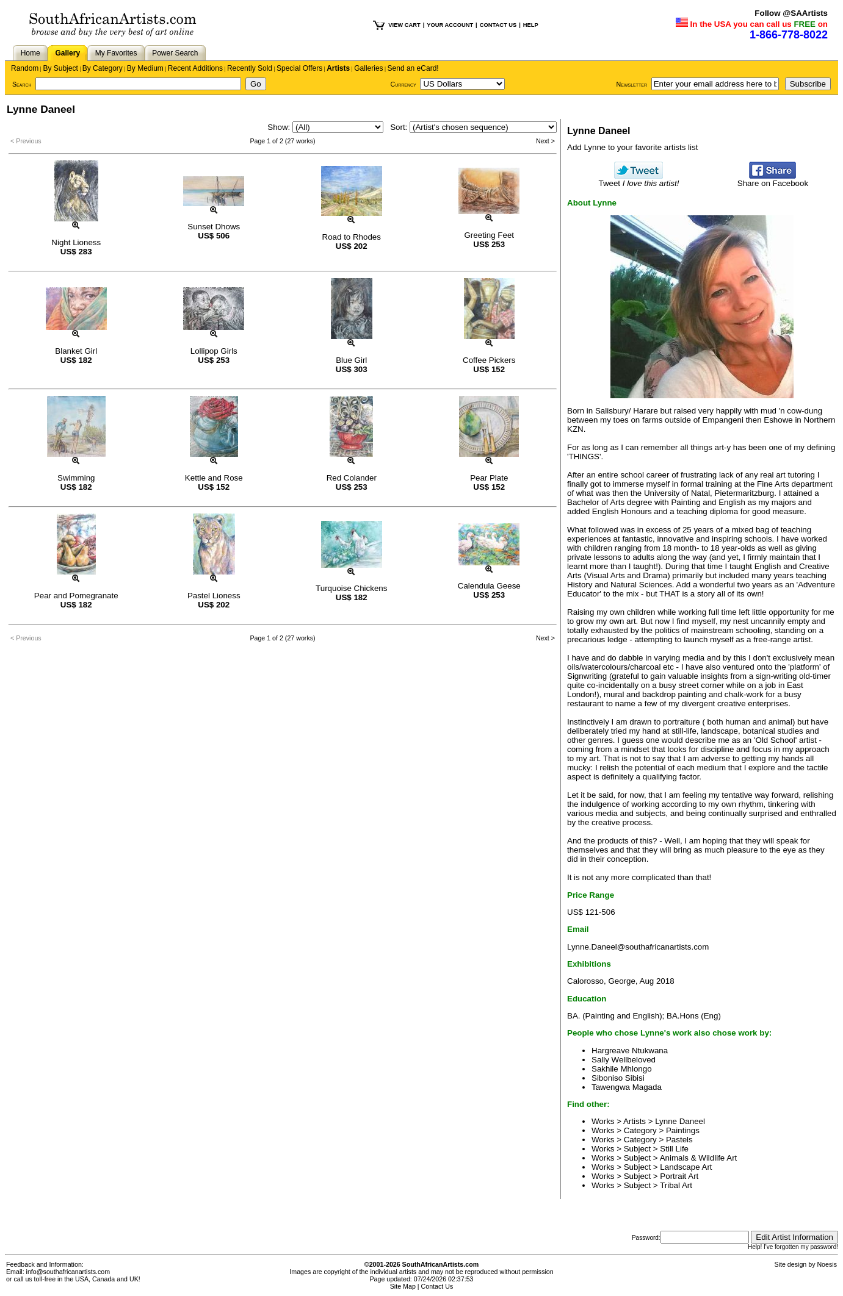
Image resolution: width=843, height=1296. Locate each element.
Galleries (368, 68)
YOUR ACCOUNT (450, 25)
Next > (545, 141)
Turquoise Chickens (351, 588)
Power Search (175, 53)
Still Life (674, 1148)
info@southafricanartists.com (68, 1271)
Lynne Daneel (680, 1121)
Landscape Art (686, 1167)
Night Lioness (76, 242)
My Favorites (116, 53)
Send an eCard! (413, 68)
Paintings (683, 1130)
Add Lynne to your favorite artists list (632, 147)
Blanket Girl (76, 351)
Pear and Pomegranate (76, 595)
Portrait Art (679, 1176)
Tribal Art (676, 1185)
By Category (102, 68)
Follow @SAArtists (791, 13)
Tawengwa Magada (627, 1087)
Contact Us (437, 1286)
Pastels (679, 1139)
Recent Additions (195, 68)
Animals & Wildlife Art (698, 1157)
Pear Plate (489, 477)
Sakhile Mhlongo (622, 1068)
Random (24, 68)
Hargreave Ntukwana (630, 1050)
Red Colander (352, 477)
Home (30, 53)
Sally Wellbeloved (624, 1059)
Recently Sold (249, 68)
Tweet (639, 179)
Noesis (827, 1264)
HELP (530, 25)
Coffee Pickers (489, 360)
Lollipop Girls (213, 351)
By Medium (145, 68)
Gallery (67, 53)
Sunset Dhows (213, 226)
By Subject (60, 68)
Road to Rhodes (351, 237)
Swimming (76, 477)
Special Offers (299, 68)
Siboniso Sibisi (618, 1078)
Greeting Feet (490, 235)
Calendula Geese (489, 585)
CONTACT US (498, 25)
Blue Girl (351, 360)
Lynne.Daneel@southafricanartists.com (638, 946)
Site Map (403, 1286)
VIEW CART (404, 25)
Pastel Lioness (214, 595)
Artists (338, 68)
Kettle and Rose (214, 477)
